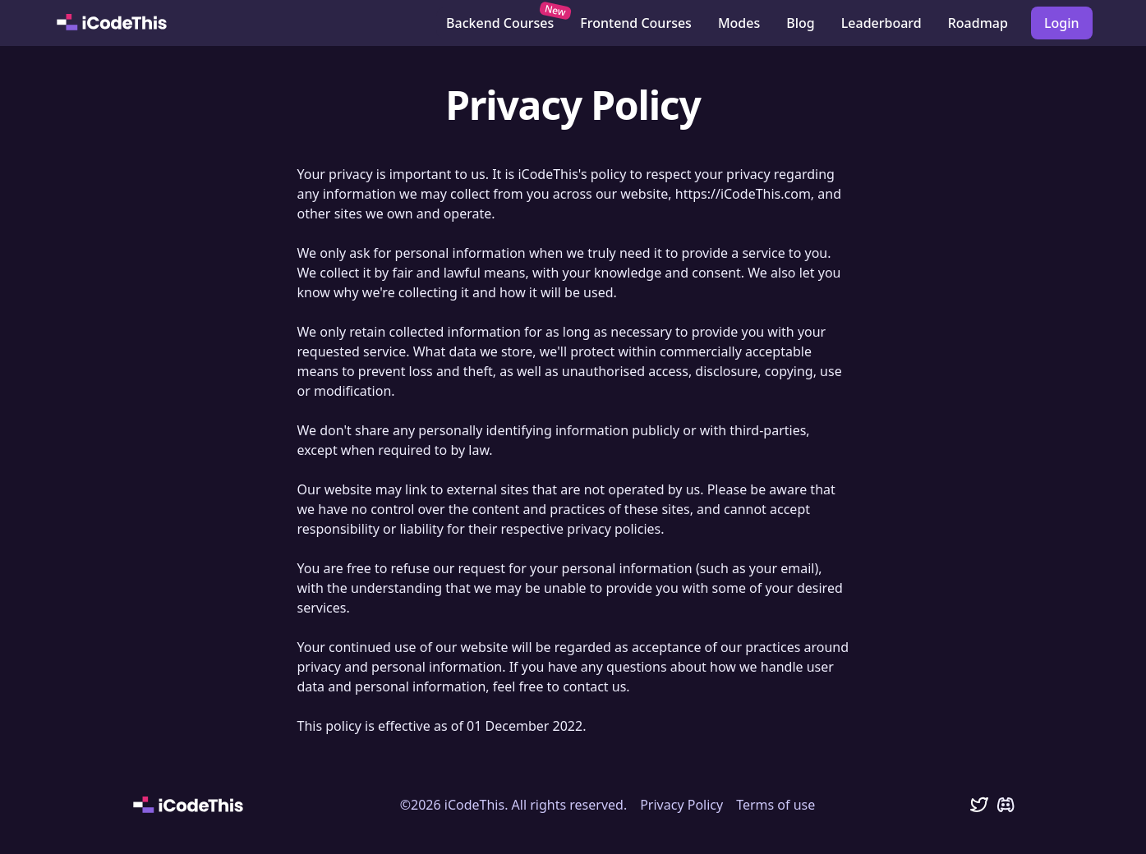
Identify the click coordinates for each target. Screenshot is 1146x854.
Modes (739, 23)
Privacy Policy (681, 805)
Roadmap (978, 23)
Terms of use (775, 805)
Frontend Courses (636, 23)
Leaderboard (881, 23)
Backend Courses (505, 19)
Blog (800, 23)
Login (1061, 23)
